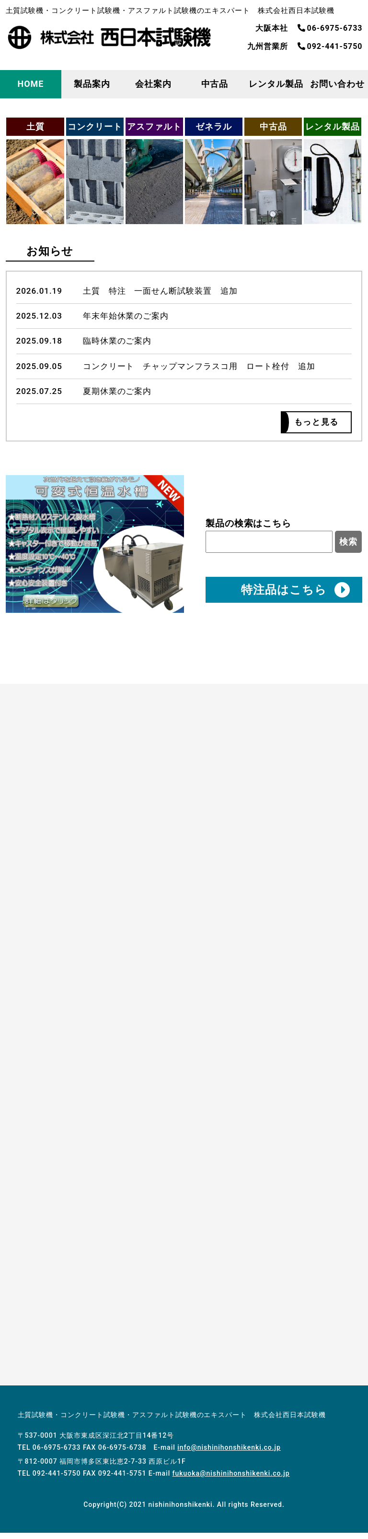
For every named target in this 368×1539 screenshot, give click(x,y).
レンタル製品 (276, 84)
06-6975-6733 (330, 28)
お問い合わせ (337, 84)
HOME (31, 84)
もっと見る (312, 424)
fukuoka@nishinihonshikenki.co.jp (231, 1479)
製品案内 (92, 84)
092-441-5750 (330, 46)
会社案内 (153, 84)
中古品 (215, 84)
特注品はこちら (295, 593)
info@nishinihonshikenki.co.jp (229, 1453)
